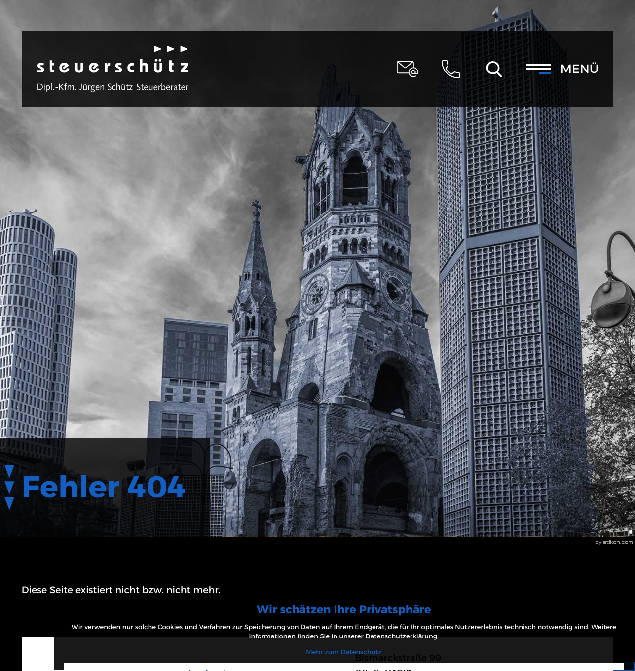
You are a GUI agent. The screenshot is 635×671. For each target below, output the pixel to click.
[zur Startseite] (113, 69)
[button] (451, 69)
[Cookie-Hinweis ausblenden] (551, 635)
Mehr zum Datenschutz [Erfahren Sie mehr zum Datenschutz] (551, 608)
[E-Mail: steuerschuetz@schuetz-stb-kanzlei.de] (407, 69)
